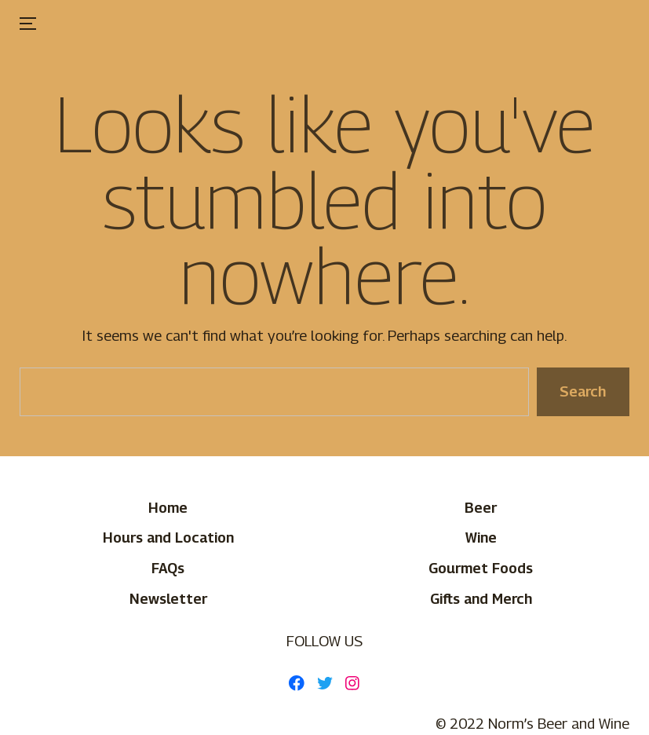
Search (583, 391)
